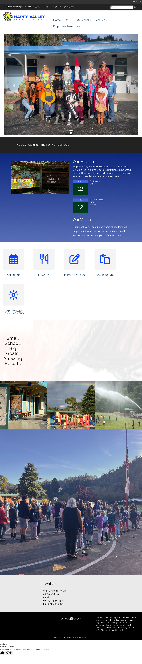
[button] (14, 84)
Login (137, 1)
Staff (68, 20)
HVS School (83, 20)
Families (101, 20)
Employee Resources (66, 26)
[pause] (71, 133)
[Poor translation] (9, 653)
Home (57, 20)
